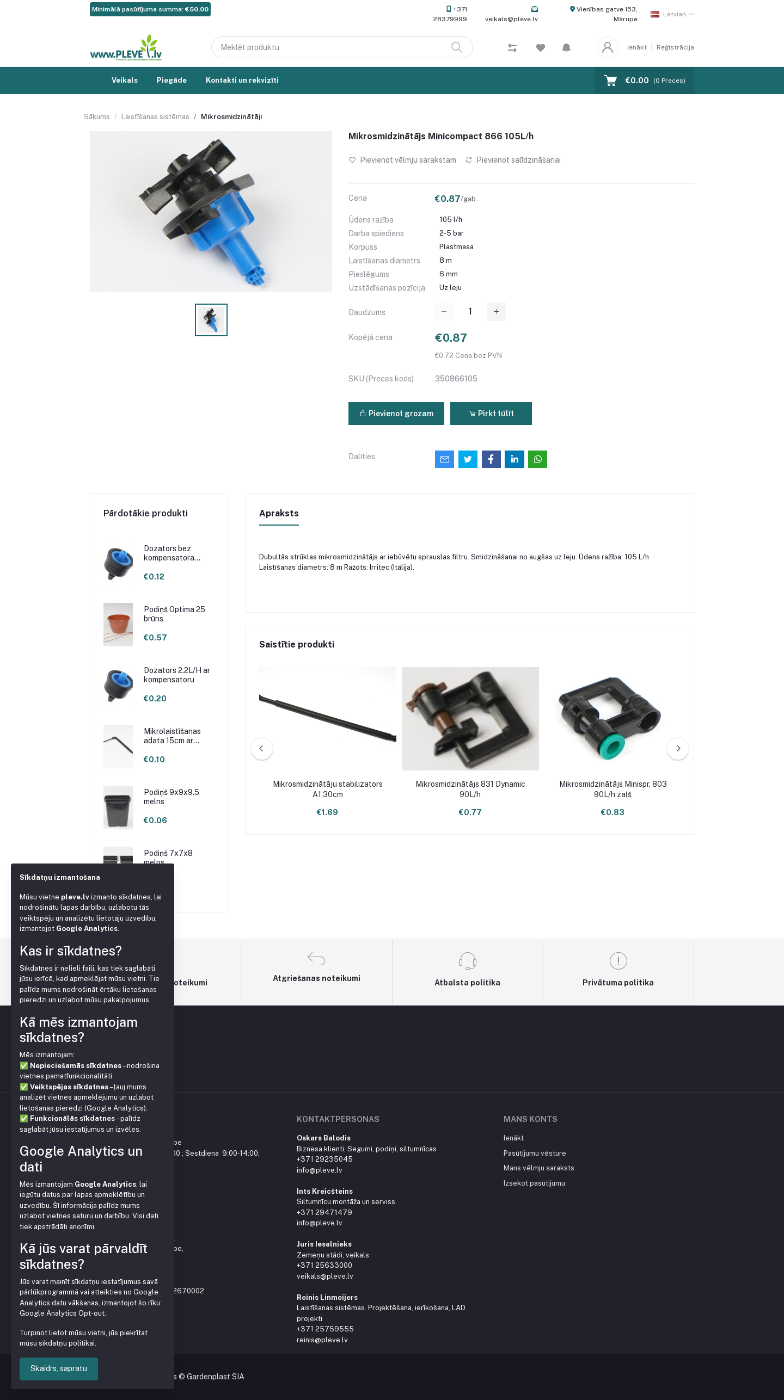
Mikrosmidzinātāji (231, 117)
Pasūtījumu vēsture (535, 1153)
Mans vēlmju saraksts (539, 1168)
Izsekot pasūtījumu (534, 1183)
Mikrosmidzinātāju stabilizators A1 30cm (328, 789)
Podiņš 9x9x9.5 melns (171, 797)
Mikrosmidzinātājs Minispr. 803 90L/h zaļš (613, 789)
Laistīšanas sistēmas (155, 117)
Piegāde (172, 80)
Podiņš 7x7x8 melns (168, 858)
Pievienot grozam (396, 413)
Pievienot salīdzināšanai (513, 160)
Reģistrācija (675, 47)
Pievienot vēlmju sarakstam (402, 160)
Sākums (97, 117)
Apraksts (279, 513)
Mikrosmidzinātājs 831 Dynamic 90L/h (470, 789)
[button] (566, 47)
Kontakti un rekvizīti (242, 80)
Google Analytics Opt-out (62, 1313)
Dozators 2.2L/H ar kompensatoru (177, 675)
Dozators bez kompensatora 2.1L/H (169, 553)
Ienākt (637, 47)
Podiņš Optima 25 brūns (174, 614)
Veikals (125, 80)
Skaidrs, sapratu (58, 1368)
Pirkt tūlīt (491, 413)
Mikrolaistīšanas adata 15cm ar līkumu (172, 736)
